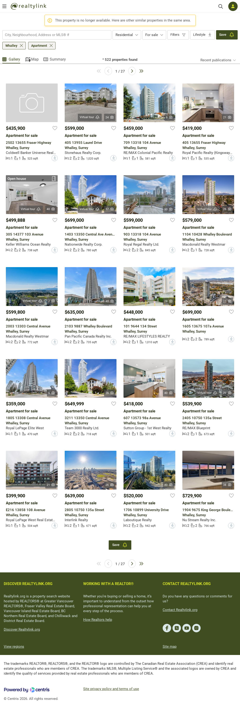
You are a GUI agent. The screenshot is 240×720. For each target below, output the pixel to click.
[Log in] (233, 6)
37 (109, 209)
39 (227, 393)
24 (109, 117)
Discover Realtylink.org (22, 629)
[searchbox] (54, 34)
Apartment (39, 45)
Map (35, 59)
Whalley (11, 45)
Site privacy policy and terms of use (111, 689)
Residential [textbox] (124, 35)
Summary (58, 59)
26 (227, 209)
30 (168, 209)
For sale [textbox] (151, 35)
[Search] (221, 6)
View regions (14, 646)
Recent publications (215, 60)
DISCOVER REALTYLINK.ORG (28, 584)
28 (168, 301)
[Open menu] (4, 6)
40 (51, 209)
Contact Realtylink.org (180, 610)
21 (227, 117)
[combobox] (56, 35)
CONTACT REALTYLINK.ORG (187, 584)
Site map (169, 646)
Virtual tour (90, 117)
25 (227, 301)
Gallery (14, 59)
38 (227, 485)
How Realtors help (97, 620)
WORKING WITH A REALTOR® (108, 584)
